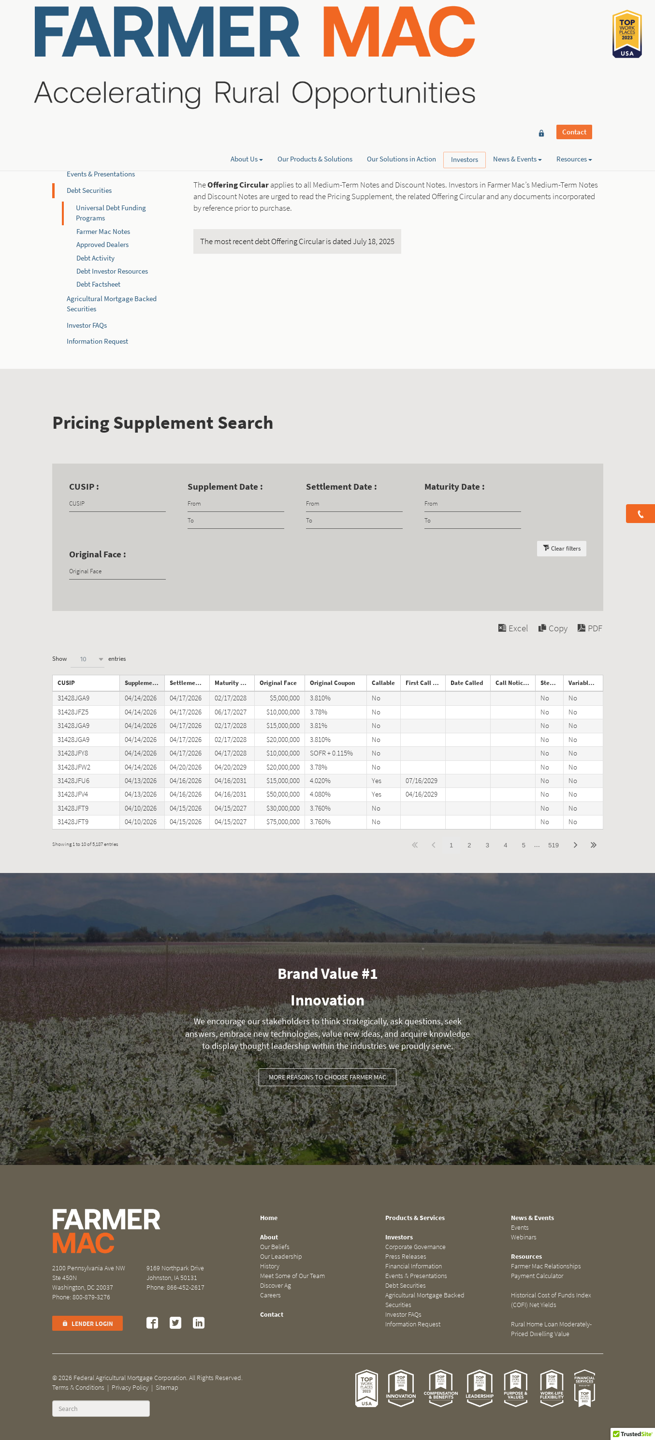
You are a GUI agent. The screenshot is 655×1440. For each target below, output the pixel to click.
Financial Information (99, 158)
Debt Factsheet (98, 284)
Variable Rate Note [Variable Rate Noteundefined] (585, 683)
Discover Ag (275, 1285)
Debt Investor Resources (112, 271)
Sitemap (167, 1387)
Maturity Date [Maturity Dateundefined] (234, 683)
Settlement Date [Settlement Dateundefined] (189, 683)
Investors (464, 42)
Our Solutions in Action (401, 42)
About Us (247, 42)
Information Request (97, 341)
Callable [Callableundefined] (383, 683)
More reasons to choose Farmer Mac (327, 1077)
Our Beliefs (275, 1246)
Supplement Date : (225, 486)
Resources (574, 42)
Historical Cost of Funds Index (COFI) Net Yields (551, 1300)
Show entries (89, 659)
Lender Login (87, 1324)
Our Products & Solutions (314, 42)
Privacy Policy (130, 1387)
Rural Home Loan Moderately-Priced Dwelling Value (551, 1329)
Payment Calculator (537, 1275)
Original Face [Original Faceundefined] (278, 683)
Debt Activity (95, 258)
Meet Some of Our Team (292, 1275)
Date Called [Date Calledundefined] (467, 683)
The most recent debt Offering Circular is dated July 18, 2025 (297, 241)
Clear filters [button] (566, 548)
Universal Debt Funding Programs (111, 213)
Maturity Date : (454, 486)
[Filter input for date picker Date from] (236, 503)
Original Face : (97, 554)
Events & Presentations (101, 174)
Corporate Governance (100, 126)
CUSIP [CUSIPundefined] (66, 683)
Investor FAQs (87, 325)
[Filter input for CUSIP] (117, 503)
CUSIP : (84, 486)
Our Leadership (281, 1256)
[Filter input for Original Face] (117, 571)
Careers (270, 1295)
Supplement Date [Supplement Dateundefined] (144, 683)
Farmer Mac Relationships (546, 1266)
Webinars (524, 1237)
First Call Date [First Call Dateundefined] (425, 683)
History (269, 1266)
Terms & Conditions (78, 1387)
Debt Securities (89, 190)
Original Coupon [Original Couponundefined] (332, 683)
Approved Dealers (102, 244)
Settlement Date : (341, 486)
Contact (574, 25)
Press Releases (88, 141)
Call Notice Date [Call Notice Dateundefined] (515, 683)
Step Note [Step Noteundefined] (552, 683)
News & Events (517, 42)
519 (553, 845)
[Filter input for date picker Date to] (236, 520)
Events (520, 1227)
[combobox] (87, 659)
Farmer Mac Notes (103, 231)
